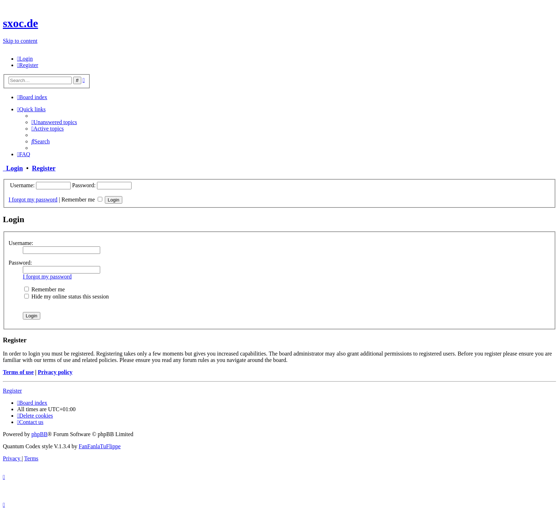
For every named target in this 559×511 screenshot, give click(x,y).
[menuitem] (25, 59)
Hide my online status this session (66, 296)
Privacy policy (55, 372)
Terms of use (18, 372)
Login (13, 168)
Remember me (81, 199)
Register (43, 168)
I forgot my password (33, 199)
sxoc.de (20, 23)
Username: (21, 243)
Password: (20, 263)
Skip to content (20, 41)
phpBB (39, 434)
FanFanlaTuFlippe (100, 446)
